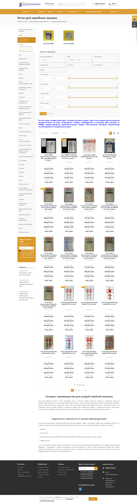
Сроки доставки (43, 472)
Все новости (30, 267)
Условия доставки (43, 469)
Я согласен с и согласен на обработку (27, 254)
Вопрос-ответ (62, 472)
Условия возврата (43, 474)
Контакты (20, 467)
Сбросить (51, 113)
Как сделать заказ (63, 467)
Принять (93, 499)
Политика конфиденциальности (24, 475)
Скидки (40, 477)
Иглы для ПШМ (68, 43)
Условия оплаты (43, 467)
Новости (20, 469)
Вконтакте (80, 489)
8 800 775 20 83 (100, 4)
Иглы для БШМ (48, 43)
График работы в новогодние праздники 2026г (26, 284)
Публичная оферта (23, 472)
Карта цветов (62, 474)
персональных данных (27, 257)
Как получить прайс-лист (66, 469)
